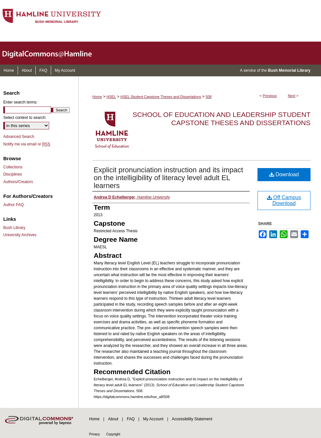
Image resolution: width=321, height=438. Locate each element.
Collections (13, 167)
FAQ (131, 419)
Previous (270, 96)
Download (284, 174)
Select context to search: (24, 117)
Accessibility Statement (192, 419)
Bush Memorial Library (289, 70)
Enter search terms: (20, 102)
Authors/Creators (18, 182)
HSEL (111, 97)
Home (97, 97)
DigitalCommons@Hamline (52, 53)
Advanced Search (18, 136)
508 (209, 97)
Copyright (113, 434)
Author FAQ (13, 204)
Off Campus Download (284, 200)
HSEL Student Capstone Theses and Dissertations (161, 97)
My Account (153, 419)
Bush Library (14, 227)
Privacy (94, 434)
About (113, 419)
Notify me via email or (26, 144)
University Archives (19, 235)
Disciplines (12, 174)
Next (291, 96)
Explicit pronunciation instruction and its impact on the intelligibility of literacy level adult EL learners (168, 178)
